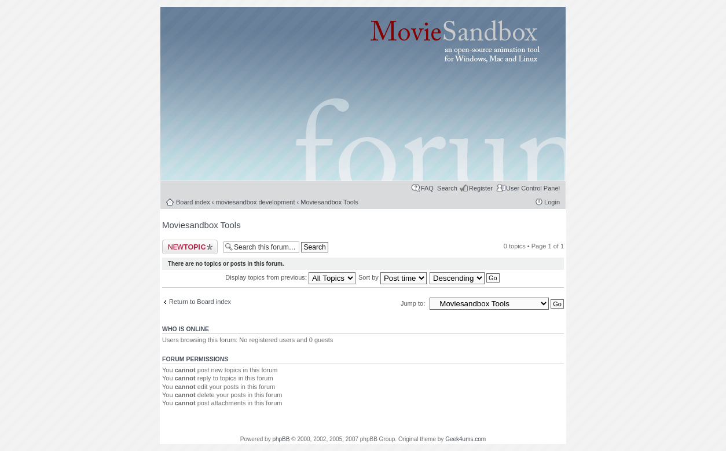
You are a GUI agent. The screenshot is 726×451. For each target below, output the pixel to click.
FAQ (427, 188)
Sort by (392, 277)
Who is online (185, 328)
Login (552, 202)
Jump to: (414, 303)
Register (481, 188)
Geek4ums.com (465, 439)
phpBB (280, 439)
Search (447, 188)
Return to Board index (200, 301)
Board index (193, 202)
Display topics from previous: (290, 277)
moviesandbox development (255, 202)
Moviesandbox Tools (329, 202)
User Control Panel (533, 188)
